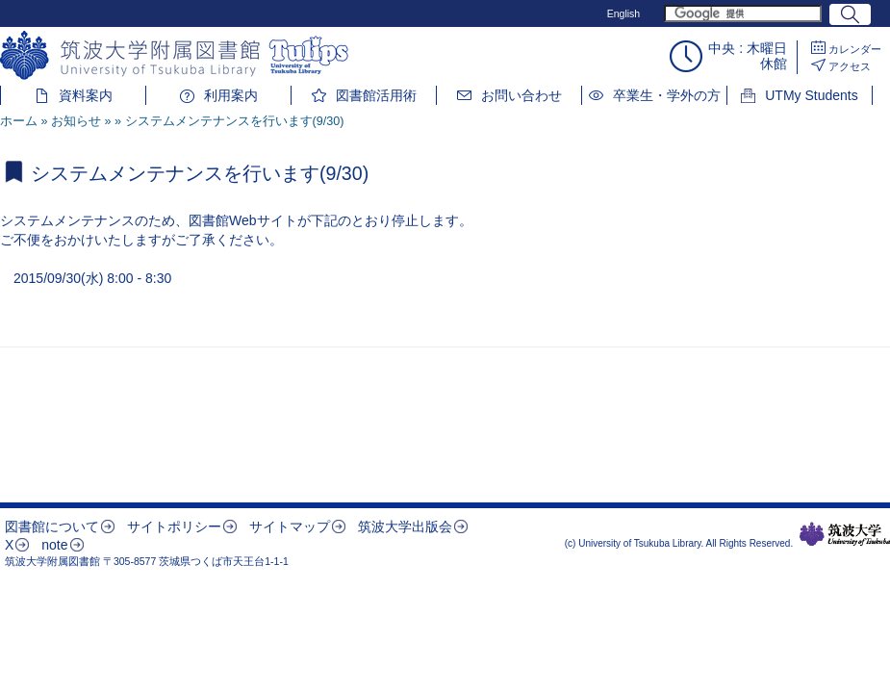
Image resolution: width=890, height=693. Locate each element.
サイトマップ (289, 526)
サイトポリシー (174, 526)
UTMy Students (811, 95)
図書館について (52, 526)
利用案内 (231, 95)
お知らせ (76, 121)
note (54, 544)
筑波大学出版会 (405, 526)
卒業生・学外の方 (667, 95)
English (623, 13)
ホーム (19, 121)
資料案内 (86, 95)
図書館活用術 (376, 95)
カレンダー (854, 49)
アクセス (849, 66)
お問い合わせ (521, 95)
